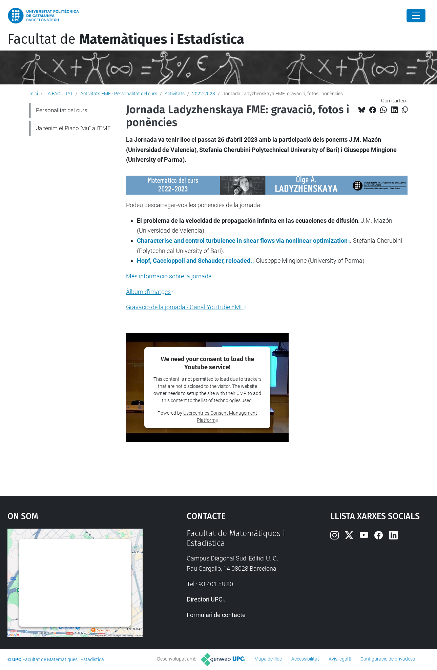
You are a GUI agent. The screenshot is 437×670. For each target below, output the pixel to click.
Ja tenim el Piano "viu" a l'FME (73, 128)
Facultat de (125, 39)
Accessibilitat (305, 659)
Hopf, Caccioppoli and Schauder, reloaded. (194, 260)
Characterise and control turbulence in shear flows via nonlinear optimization (242, 240)
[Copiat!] (405, 110)
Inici (33, 93)
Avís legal (338, 659)
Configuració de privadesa (387, 659)
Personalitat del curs (61, 110)
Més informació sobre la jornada (169, 276)
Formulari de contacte (216, 614)
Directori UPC (205, 599)
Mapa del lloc (268, 659)
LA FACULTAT (59, 93)
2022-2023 (203, 93)
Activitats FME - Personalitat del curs (118, 93)
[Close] (416, 15)
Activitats (175, 93)
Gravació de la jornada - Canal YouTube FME (185, 307)
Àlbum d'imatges (148, 291)
